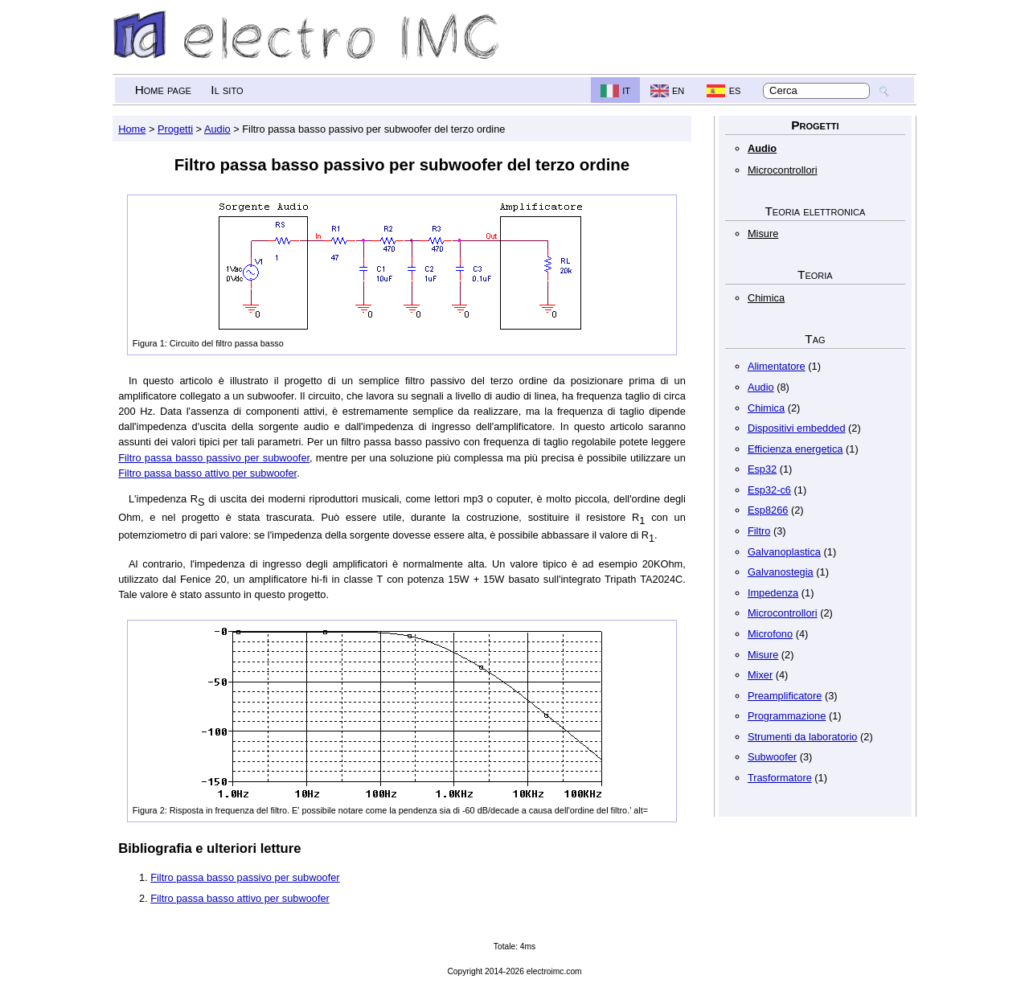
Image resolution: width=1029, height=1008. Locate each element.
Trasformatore (780, 778)
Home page (163, 89)
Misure (763, 233)
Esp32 (762, 469)
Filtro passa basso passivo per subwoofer (214, 458)
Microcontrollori (783, 170)
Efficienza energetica (795, 449)
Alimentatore (777, 366)
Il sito (227, 89)
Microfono (770, 634)
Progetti (814, 125)
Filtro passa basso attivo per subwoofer (207, 473)
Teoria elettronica (815, 211)
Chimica (766, 298)
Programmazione (787, 716)
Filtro (759, 531)
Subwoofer (772, 757)
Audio (762, 148)
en (678, 89)
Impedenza (773, 593)
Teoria (815, 274)
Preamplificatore (785, 696)
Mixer (760, 675)
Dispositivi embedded (797, 428)
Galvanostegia (781, 572)
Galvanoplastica (784, 552)
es (735, 89)
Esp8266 (768, 510)
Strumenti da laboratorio (803, 737)
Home (132, 129)
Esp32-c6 (769, 490)
